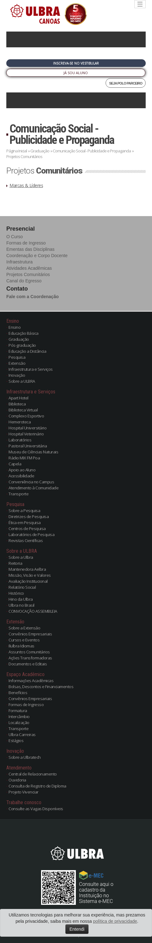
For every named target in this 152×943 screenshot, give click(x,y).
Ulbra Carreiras (22, 734)
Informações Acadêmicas (31, 680)
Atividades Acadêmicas (29, 268)
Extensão (17, 363)
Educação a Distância (27, 351)
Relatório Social (22, 587)
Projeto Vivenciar (24, 792)
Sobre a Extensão (24, 628)
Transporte (18, 494)
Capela (15, 464)
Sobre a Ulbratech (25, 757)
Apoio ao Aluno (22, 470)
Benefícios (18, 692)
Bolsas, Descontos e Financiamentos (41, 686)
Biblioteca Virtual (23, 410)
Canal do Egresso (23, 280)
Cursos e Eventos (24, 640)
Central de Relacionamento (33, 774)
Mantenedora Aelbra (27, 569)
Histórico (16, 593)
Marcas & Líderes (26, 185)
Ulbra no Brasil (21, 605)
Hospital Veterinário (26, 434)
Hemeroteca (20, 422)
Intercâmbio (19, 716)
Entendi (77, 929)
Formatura (18, 710)
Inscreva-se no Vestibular (76, 63)
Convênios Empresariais (30, 634)
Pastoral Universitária (28, 446)
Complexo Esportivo (26, 416)
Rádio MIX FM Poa (24, 458)
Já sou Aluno (76, 72)
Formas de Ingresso (26, 242)
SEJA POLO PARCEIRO (125, 83)
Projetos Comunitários (28, 274)
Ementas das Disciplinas (30, 249)
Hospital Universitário (27, 428)
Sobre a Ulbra (21, 557)
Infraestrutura (19, 261)
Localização (19, 722)
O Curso (14, 236)
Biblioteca (17, 404)
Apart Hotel (18, 398)
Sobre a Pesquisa (24, 510)
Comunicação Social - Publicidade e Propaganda (61, 134)
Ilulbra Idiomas (21, 646)
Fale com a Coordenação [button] (32, 296)
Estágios (16, 740)
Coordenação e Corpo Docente (37, 255)
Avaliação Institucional (28, 581)
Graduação (39, 151)
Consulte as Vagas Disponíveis (36, 808)
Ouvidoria (17, 780)
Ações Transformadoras (30, 658)
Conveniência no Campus (31, 482)
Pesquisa (17, 357)
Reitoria (15, 563)
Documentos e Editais (28, 664)
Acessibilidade (21, 476)
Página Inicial (16, 151)
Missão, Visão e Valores (30, 575)
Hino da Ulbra (21, 599)
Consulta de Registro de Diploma (37, 786)
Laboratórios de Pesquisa (31, 534)
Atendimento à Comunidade (33, 488)
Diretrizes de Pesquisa (29, 516)
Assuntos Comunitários (29, 652)
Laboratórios (20, 440)
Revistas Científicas (26, 540)
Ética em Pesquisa (25, 522)
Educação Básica (24, 333)
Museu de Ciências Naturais (33, 452)
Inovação (17, 375)
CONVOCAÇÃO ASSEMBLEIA (33, 611)
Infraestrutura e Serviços (31, 369)
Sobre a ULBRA (22, 381)
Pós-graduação (22, 345)
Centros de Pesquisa (27, 528)
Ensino (15, 327)
